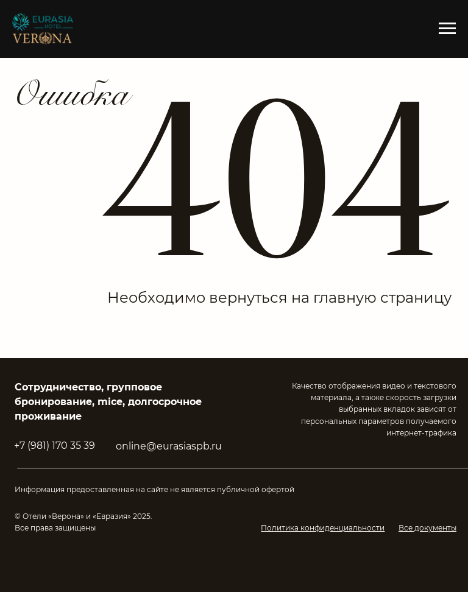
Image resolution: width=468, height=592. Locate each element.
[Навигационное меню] (447, 29)
